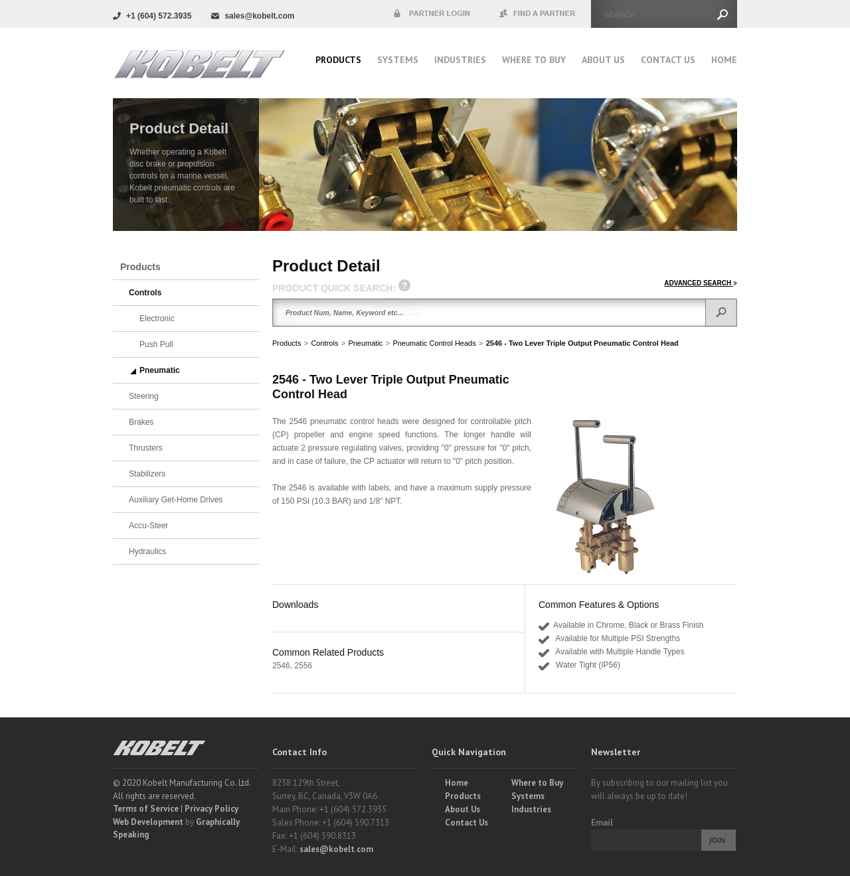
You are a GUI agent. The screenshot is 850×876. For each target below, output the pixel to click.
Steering (144, 396)
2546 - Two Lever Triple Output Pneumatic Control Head (582, 343)
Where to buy (534, 60)
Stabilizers (147, 473)
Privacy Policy (211, 808)
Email (602, 822)
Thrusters (146, 448)
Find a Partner (538, 14)
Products (338, 60)
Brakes (141, 422)
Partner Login (432, 14)
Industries (460, 60)
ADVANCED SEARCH (700, 283)
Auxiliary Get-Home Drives (175, 499)
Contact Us (668, 60)
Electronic (157, 318)
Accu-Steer (148, 525)
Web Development (148, 822)
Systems (397, 60)
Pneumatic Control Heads (433, 343)
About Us (603, 60)
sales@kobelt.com (336, 849)
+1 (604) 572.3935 (158, 16)
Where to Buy (537, 782)
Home (724, 60)
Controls (324, 343)
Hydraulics (147, 551)
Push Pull (156, 344)
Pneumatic (365, 343)
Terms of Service (146, 808)
